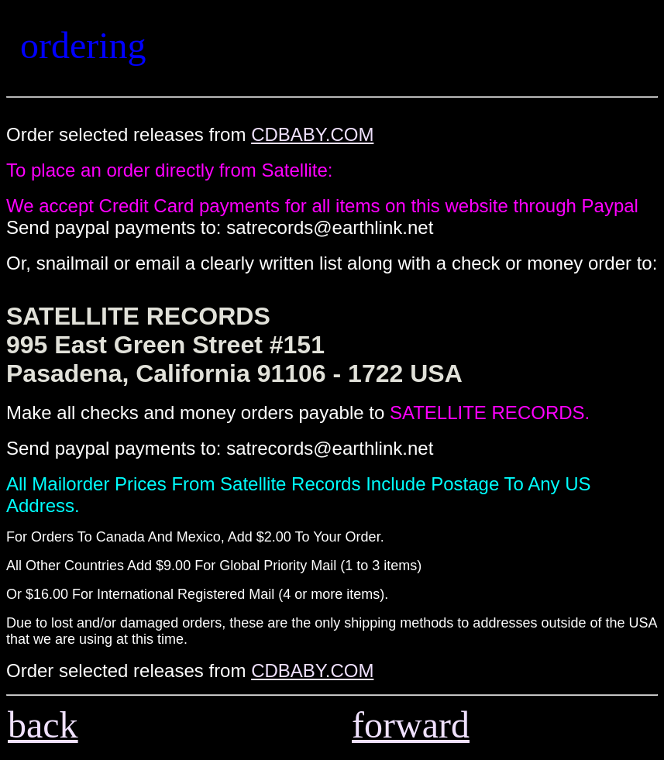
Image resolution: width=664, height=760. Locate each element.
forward (411, 724)
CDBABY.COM (312, 134)
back (43, 724)
